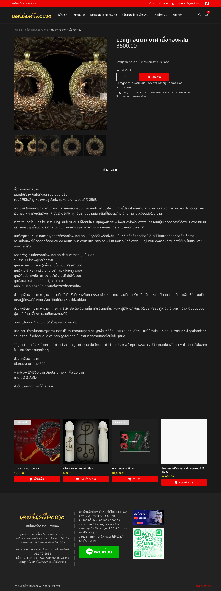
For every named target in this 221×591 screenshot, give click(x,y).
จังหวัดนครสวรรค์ (173, 92)
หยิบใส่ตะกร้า (154, 77)
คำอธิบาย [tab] (110, 170)
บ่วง (143, 96)
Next (103, 96)
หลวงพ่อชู (141, 92)
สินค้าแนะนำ (138, 83)
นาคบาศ (135, 96)
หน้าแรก (18, 30)
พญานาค (129, 92)
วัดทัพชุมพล (154, 92)
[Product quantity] (126, 77)
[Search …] (199, 14)
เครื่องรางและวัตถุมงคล (36, 30)
